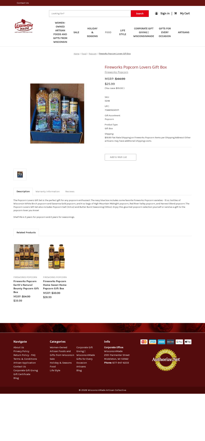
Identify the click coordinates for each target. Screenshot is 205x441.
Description (23, 191)
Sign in (162, 13)
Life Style (124, 32)
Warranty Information (48, 191)
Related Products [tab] (26, 232)
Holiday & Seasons (93, 32)
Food (109, 32)
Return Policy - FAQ (24, 355)
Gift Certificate (21, 374)
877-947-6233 (120, 362)
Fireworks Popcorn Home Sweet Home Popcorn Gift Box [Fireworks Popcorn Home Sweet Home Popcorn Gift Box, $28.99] (54, 285)
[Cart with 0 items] (182, 13)
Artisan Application (24, 362)
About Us (18, 347)
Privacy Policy (21, 351)
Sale (78, 32)
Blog (16, 378)
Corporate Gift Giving (25, 370)
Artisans (183, 32)
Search (140, 13)
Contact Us (23, 2)
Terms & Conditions (25, 358)
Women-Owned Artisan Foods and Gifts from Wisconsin (60, 32)
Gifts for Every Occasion (166, 32)
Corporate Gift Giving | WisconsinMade (143, 32)
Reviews (69, 191)
